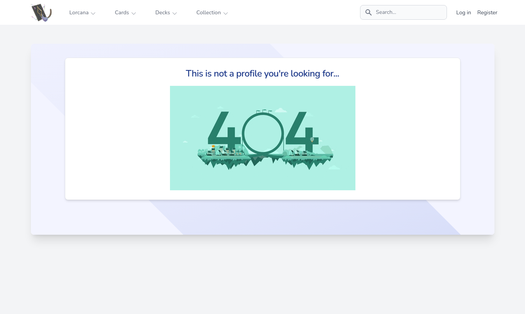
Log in (463, 12)
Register (487, 12)
